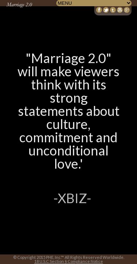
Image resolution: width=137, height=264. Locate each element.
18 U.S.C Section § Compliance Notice (68, 261)
